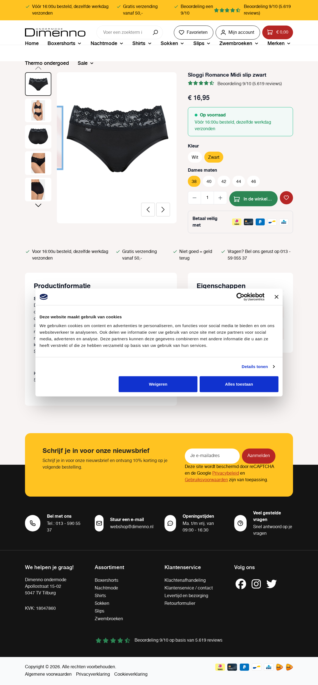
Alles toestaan (239, 384)
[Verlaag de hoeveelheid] (194, 197)
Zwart (213, 157)
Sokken (102, 603)
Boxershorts (106, 580)
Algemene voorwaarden (48, 674)
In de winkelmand (256, 198)
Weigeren (158, 384)
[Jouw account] (238, 33)
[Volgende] (163, 209)
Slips (99, 611)
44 (238, 181)
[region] (100, 147)
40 (209, 181)
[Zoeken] (156, 32)
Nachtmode (106, 588)
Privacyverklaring (93, 674)
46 (253, 181)
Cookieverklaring (130, 674)
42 (223, 181)
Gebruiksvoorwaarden (206, 480)
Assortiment (109, 567)
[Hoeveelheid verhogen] (220, 197)
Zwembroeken (109, 619)
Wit (195, 157)
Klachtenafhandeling (185, 580)
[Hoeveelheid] (207, 197)
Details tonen (255, 366)
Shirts (100, 595)
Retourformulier (179, 603)
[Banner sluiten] (276, 297)
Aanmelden (258, 455)
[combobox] (122, 32)
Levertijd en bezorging (186, 595)
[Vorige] (148, 209)
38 (194, 181)
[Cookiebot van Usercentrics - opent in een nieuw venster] (240, 297)
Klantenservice (182, 567)
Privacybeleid (225, 473)
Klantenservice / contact (188, 588)
